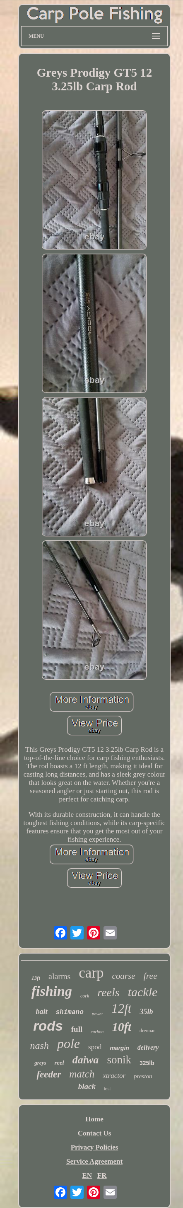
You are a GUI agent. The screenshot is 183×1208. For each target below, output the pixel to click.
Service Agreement (94, 1161)
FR (102, 1175)
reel (59, 1062)
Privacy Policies (94, 1147)
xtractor (114, 1076)
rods (48, 1026)
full (76, 1029)
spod (94, 1047)
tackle (143, 992)
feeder (48, 1074)
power (98, 1013)
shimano (70, 1012)
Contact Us (94, 1133)
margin (119, 1048)
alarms (59, 976)
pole (68, 1043)
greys (40, 1063)
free (150, 976)
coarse (123, 976)
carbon (97, 1031)
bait (42, 1011)
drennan (148, 1031)
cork (84, 996)
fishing (51, 991)
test (107, 1089)
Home (94, 1119)
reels (108, 992)
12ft (121, 1008)
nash (39, 1045)
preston (143, 1076)
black (87, 1086)
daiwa (85, 1060)
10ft (121, 1027)
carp (91, 973)
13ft (35, 978)
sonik (119, 1059)
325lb (147, 1063)
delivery (148, 1047)
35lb (146, 1011)
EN (87, 1175)
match (81, 1074)
